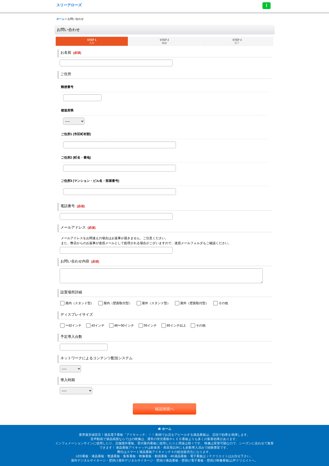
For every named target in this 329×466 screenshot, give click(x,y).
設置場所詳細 (71, 292)
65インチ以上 (176, 325)
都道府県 (67, 110)
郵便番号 (67, 87)
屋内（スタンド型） (79, 303)
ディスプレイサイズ (76, 314)
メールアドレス (73, 227)
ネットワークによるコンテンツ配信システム (96, 358)
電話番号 (67, 206)
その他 (223, 303)
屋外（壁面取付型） (194, 303)
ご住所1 (76, 134)
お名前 (65, 52)
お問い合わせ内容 (74, 261)
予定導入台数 (71, 336)
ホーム (164, 429)
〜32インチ (73, 325)
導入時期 (67, 380)
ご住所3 (90, 181)
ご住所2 (76, 157)
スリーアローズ (69, 5)
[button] (266, 5)
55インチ (150, 325)
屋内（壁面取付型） (118, 303)
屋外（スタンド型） (156, 303)
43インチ (97, 325)
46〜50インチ (124, 325)
